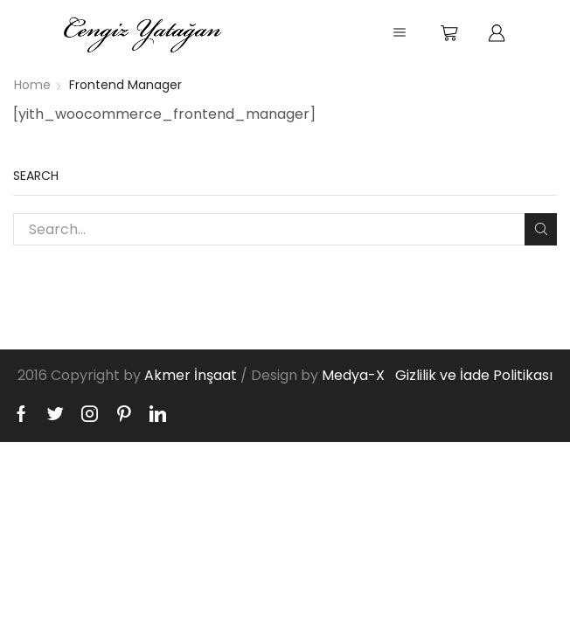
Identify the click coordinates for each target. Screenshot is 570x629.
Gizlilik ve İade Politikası (474, 375)
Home (32, 84)
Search (541, 229)
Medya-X (353, 375)
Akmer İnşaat (190, 375)
